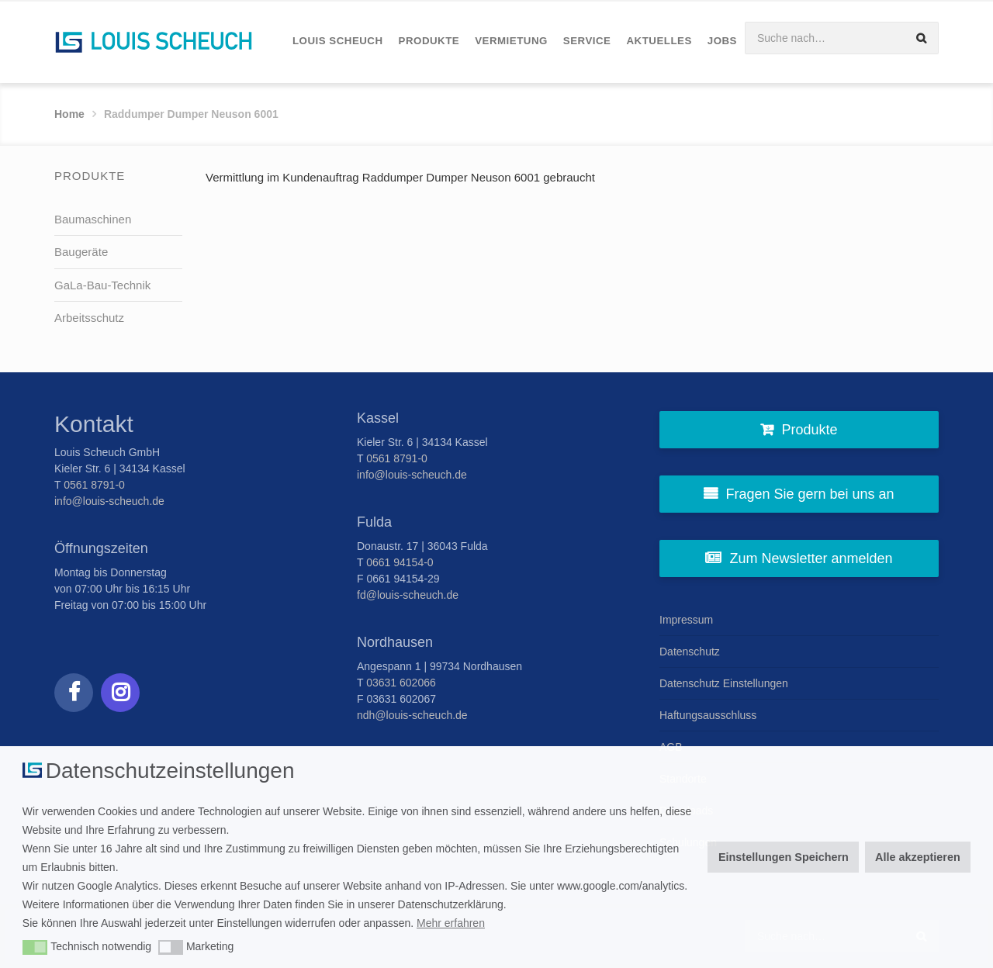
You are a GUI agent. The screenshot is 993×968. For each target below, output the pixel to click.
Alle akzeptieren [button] (917, 857)
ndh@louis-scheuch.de (412, 715)
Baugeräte (81, 251)
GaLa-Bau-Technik (102, 285)
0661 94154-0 (399, 562)
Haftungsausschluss (707, 715)
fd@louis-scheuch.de (407, 595)
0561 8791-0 (94, 485)
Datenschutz (689, 651)
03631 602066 (401, 682)
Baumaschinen (92, 219)
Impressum (686, 620)
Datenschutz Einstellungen (723, 683)
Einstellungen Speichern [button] (783, 857)
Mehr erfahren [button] (451, 923)
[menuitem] (338, 41)
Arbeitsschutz (89, 317)
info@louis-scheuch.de (109, 501)
